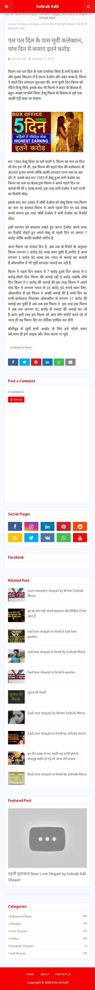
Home (12, 24)
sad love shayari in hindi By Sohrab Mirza (56, 652)
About (45, 974)
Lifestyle (48, 924)
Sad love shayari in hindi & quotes (51, 672)
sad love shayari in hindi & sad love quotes (52, 634)
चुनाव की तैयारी (36, 693)
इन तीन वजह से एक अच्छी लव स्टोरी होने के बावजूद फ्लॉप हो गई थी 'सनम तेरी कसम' (52, 756)
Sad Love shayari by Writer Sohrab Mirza (56, 713)
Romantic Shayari (48, 946)
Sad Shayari (48, 953)
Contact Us (63, 974)
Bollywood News (28, 24)
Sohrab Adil (47, 6)
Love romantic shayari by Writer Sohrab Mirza (55, 593)
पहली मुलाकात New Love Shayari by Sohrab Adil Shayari (47, 876)
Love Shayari (48, 931)
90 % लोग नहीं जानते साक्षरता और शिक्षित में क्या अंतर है (56, 613)
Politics (48, 938)
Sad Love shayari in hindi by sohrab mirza (56, 733)
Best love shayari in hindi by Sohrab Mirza (57, 774)
